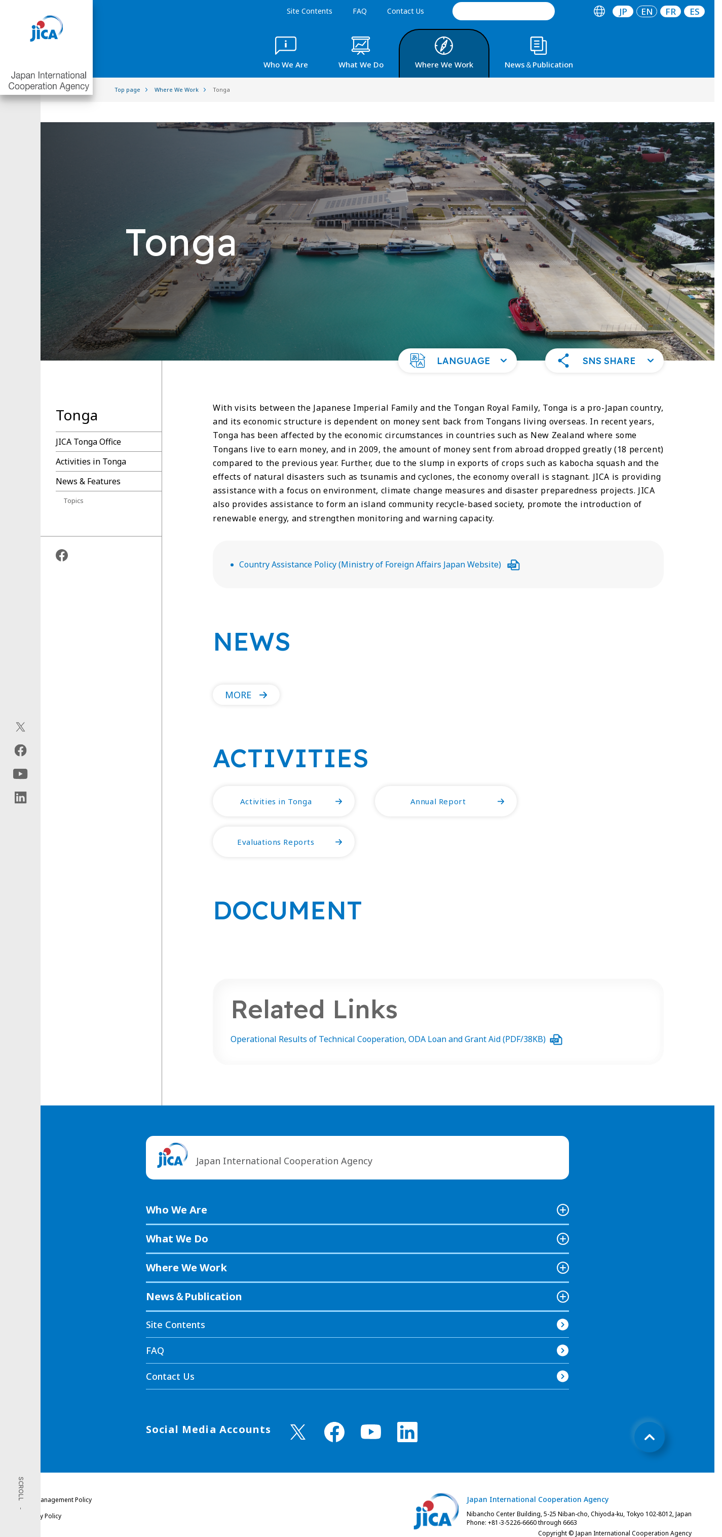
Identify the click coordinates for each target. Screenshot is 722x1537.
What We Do (177, 1218)
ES (695, 11)
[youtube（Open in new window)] (20, 773)
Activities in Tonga (91, 441)
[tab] (599, 11)
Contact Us (405, 11)
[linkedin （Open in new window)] (407, 1412)
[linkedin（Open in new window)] (20, 797)
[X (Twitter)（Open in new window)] (20, 727)
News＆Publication (194, 1276)
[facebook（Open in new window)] (20, 750)
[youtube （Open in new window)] (371, 1411)
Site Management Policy (57, 1479)
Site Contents (309, 11)
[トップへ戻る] (649, 1417)
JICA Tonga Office (88, 421)
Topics (73, 480)
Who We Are (176, 1189)
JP (623, 11)
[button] (457, 340)
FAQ (360, 11)
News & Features (88, 461)
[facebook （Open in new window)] (334, 1412)
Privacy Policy (42, 1495)
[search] (503, 11)
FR (670, 11)
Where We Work (186, 1247)
